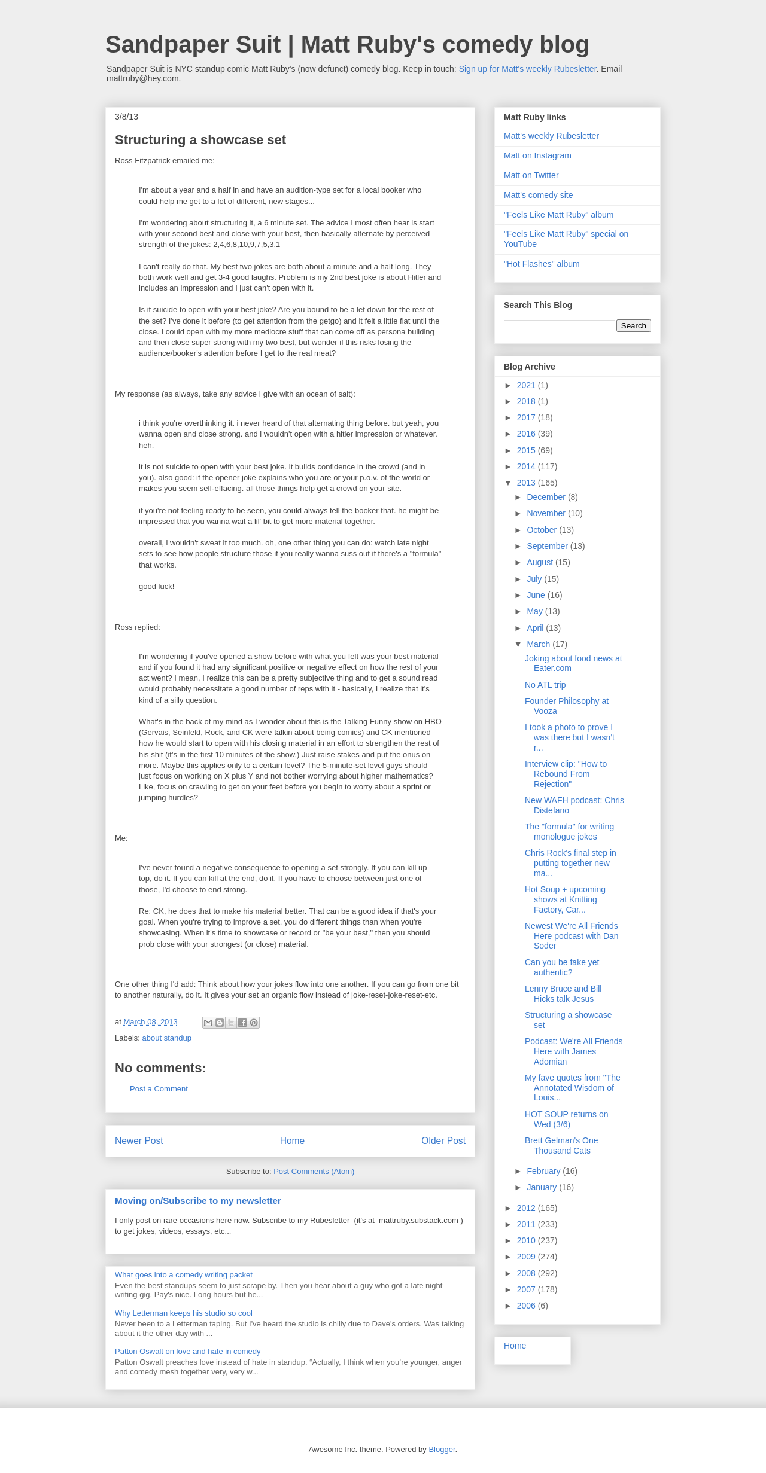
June (537, 595)
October (543, 530)
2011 (527, 1224)
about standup (167, 1037)
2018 (527, 401)
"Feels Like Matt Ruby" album (558, 214)
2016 (527, 433)
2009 (527, 1256)
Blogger (441, 1449)
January (543, 1187)
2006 (527, 1305)
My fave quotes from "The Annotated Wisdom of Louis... (573, 1088)
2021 (527, 385)
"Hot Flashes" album (542, 264)
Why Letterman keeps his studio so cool (184, 1313)
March (539, 644)
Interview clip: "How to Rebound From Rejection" (566, 774)
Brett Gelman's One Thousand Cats (561, 1145)
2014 (527, 466)
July (535, 579)
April (536, 628)
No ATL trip (545, 685)
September (548, 546)
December (547, 497)
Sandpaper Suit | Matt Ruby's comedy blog (347, 44)
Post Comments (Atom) (313, 1171)
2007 (527, 1289)
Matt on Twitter (531, 175)
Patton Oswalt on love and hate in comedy (188, 1351)
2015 (527, 450)
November (547, 513)
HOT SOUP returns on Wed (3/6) (567, 1119)
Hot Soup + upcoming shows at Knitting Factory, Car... (565, 899)
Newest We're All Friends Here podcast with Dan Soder (572, 936)
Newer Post (139, 1141)
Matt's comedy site (538, 195)
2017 (527, 417)
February (545, 1171)
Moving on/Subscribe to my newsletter (198, 1201)
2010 (527, 1240)
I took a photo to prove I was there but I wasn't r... (570, 737)
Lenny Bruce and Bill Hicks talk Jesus (563, 994)
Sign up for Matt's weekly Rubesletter (528, 69)
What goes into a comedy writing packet (184, 1274)
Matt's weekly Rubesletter (551, 136)
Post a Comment (159, 1088)
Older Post (443, 1141)
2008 (527, 1273)
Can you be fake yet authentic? (562, 967)
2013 (527, 482)
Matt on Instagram (538, 155)
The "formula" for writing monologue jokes (569, 831)
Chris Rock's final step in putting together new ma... (570, 863)
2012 (527, 1208)
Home (292, 1141)
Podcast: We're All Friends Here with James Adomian (573, 1051)
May (536, 611)
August (541, 562)
